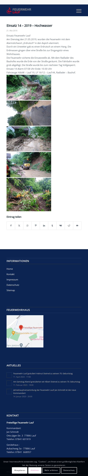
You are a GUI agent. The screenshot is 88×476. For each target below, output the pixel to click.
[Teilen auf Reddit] (69, 225)
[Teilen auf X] (19, 225)
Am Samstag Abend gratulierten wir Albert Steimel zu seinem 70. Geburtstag (46, 381)
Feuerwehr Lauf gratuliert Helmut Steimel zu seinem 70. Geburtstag (43, 373)
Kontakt (10, 274)
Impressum (12, 279)
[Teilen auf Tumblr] (52, 225)
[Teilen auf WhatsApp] (27, 225)
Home (10, 268)
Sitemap (11, 290)
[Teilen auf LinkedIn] (44, 225)
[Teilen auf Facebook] (11, 225)
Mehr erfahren (51, 470)
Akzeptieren (19, 470)
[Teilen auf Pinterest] (36, 225)
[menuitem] (77, 10)
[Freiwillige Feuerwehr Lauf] (36, 10)
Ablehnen (35, 470)
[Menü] (77, 10)
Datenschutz (13, 284)
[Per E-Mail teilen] (77, 225)
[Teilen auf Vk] (61, 225)
